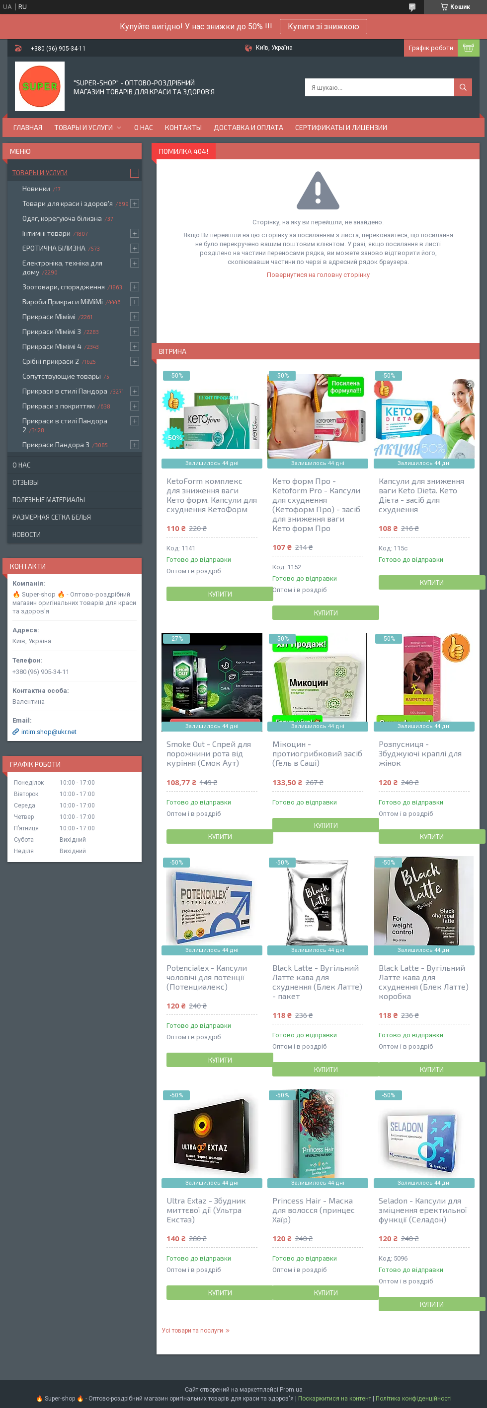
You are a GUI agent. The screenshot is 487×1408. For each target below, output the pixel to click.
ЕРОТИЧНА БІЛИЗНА (53, 248)
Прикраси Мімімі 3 (51, 331)
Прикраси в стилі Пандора (64, 391)
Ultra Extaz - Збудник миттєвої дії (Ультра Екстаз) (206, 1210)
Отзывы (25, 482)
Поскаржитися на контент (334, 1398)
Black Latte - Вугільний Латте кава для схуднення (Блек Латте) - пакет (317, 982)
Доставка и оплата (248, 127)
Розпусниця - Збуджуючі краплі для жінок (420, 753)
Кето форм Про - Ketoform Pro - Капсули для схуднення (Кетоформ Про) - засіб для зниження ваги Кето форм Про (316, 504)
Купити (220, 594)
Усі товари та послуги (192, 1331)
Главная (27, 127)
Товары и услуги (83, 127)
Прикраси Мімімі (49, 316)
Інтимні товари (46, 233)
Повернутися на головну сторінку (318, 274)
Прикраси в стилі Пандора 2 (64, 425)
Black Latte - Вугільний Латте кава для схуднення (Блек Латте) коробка (424, 982)
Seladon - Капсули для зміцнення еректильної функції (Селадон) (423, 1210)
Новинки (36, 188)
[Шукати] (463, 87)
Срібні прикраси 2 (50, 361)
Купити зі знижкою (323, 26)
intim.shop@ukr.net (49, 732)
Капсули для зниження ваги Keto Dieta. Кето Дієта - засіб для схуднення (421, 495)
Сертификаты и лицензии (341, 127)
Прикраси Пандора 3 (55, 444)
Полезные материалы (48, 500)
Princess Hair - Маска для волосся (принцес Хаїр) (313, 1210)
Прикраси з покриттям (58, 406)
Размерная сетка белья (51, 517)
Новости (26, 534)
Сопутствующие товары (61, 376)
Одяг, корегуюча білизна (62, 218)
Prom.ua (291, 1389)
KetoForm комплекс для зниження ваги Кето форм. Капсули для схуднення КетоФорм (211, 495)
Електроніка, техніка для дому (62, 267)
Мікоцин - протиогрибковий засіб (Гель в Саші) (317, 753)
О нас (143, 127)
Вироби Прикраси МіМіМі (62, 301)
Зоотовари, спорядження (63, 286)
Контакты (183, 127)
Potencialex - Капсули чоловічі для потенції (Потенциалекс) (206, 977)
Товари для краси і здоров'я (67, 203)
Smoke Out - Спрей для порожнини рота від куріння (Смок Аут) (208, 753)
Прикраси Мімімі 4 (51, 346)
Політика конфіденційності (414, 1398)
